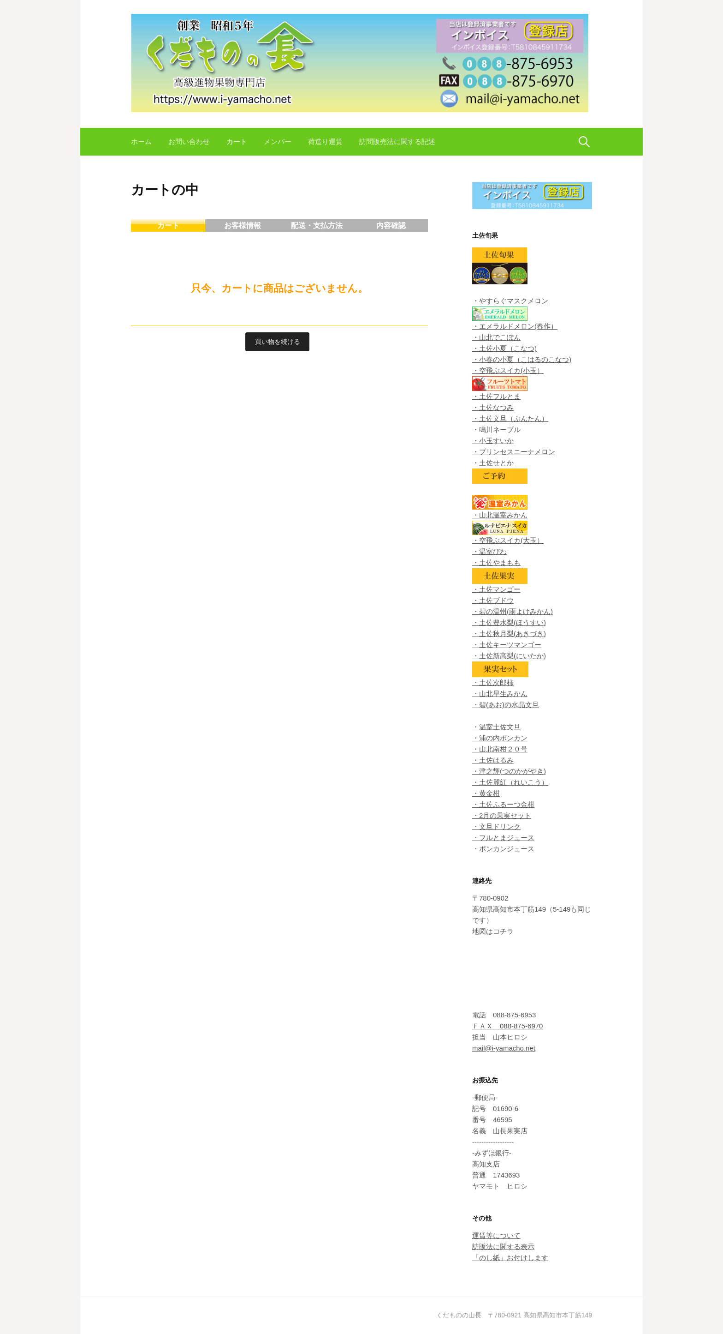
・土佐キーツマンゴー (506, 645)
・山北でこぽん (496, 337)
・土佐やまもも (496, 562)
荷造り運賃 (325, 141)
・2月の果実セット (501, 815)
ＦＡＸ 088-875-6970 (507, 1026)
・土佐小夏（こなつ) (504, 348)
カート (236, 141)
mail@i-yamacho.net (503, 1048)
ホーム (141, 141)
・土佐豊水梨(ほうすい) (509, 622)
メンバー (277, 141)
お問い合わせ (189, 141)
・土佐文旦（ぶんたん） (510, 418)
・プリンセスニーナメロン (513, 452)
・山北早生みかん (499, 693)
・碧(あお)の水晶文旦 (505, 705)
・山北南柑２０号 (499, 749)
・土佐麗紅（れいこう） (510, 782)
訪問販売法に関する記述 (397, 141)
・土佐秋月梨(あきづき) (509, 633)
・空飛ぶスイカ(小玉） (508, 370)
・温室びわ (489, 551)
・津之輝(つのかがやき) (509, 771)
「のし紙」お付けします (510, 1258)
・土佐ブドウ (493, 600)
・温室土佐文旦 (496, 727)
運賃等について (496, 1235)
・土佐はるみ (493, 760)
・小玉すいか (493, 441)
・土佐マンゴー (496, 589)
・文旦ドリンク (496, 826)
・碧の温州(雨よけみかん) (512, 611)
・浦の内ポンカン (499, 738)
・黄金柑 (486, 793)
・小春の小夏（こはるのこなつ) (521, 359)
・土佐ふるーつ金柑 (503, 804)
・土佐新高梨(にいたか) (509, 656)
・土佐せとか (493, 463)
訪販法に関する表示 (503, 1246)
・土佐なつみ (493, 407)
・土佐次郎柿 (493, 682)
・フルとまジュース (503, 837)
